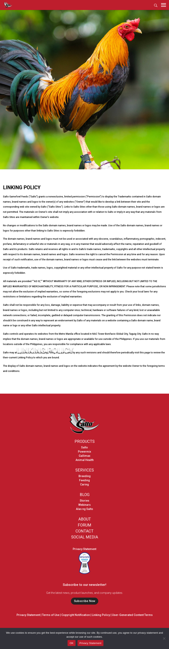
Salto (84, 447)
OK (71, 643)
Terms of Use (50, 615)
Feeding (84, 480)
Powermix (84, 451)
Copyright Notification (75, 615)
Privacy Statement (84, 549)
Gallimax (84, 455)
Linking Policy (101, 615)
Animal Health (85, 460)
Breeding (85, 476)
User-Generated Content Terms (132, 615)
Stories (84, 500)
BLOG (84, 494)
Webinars (84, 504)
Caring (84, 484)
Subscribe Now (84, 601)
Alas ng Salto (84, 509)
